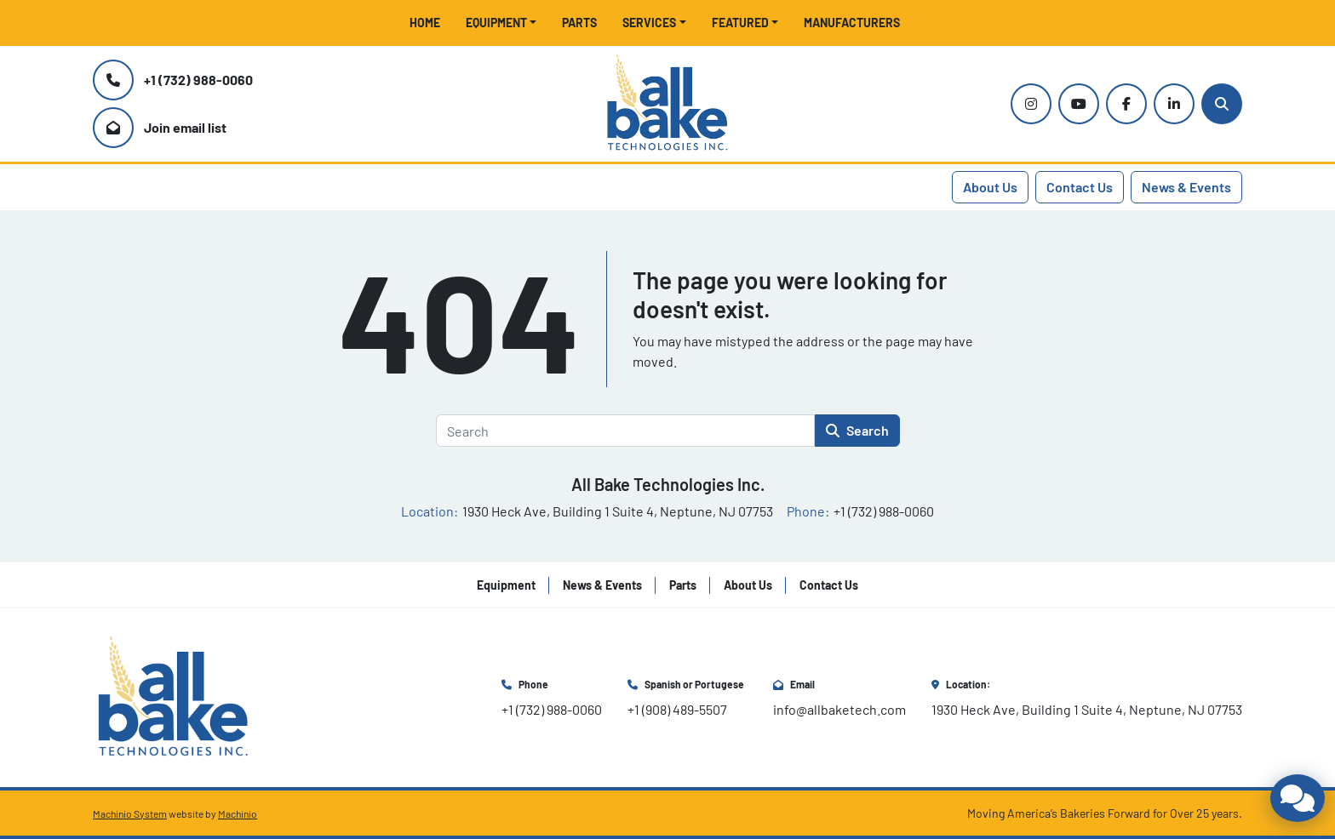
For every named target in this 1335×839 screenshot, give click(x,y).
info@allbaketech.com (839, 709)
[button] (501, 22)
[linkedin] (1174, 103)
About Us (990, 187)
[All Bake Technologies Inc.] (173, 696)
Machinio (237, 813)
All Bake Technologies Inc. (668, 484)
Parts (579, 22)
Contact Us (1079, 187)
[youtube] (1078, 103)
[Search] (1221, 103)
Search (857, 430)
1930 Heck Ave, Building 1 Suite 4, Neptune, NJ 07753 (1086, 709)
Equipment (496, 22)
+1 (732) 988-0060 (198, 79)
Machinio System (130, 813)
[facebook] (1126, 103)
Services (649, 22)
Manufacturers (852, 22)
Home (425, 22)
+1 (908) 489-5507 (677, 709)
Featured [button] (740, 22)
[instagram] (1031, 103)
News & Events (1186, 187)
